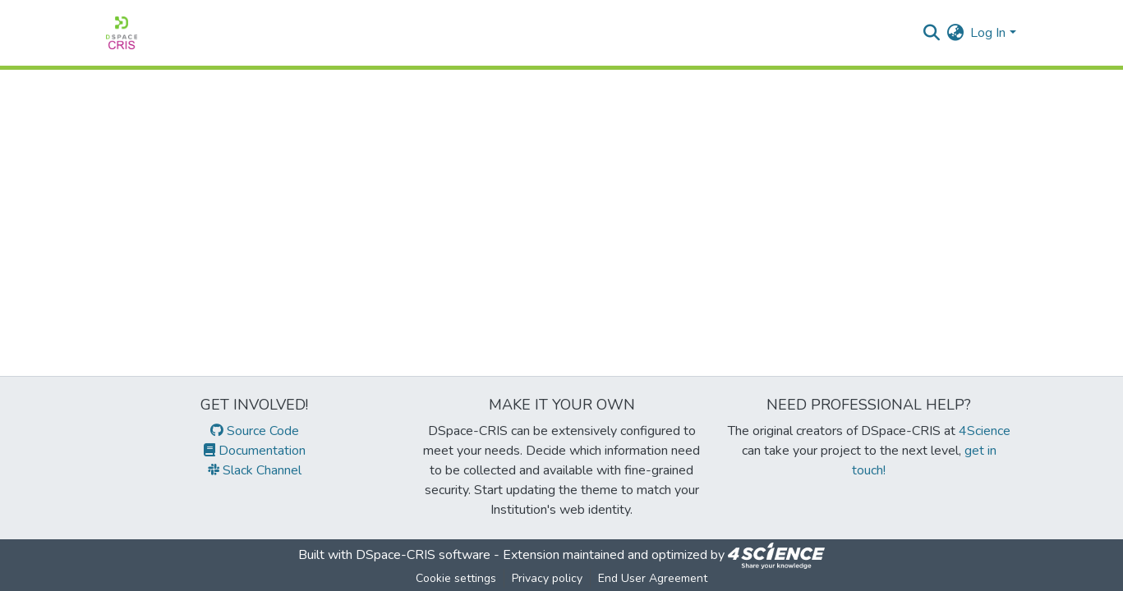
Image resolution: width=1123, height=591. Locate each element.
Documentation (255, 451)
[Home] (121, 32)
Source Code (254, 431)
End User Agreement (652, 578)
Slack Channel (254, 470)
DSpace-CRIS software (423, 555)
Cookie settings (456, 578)
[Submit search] (931, 33)
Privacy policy (547, 578)
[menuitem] (955, 33)
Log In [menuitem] (988, 33)
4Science (984, 431)
